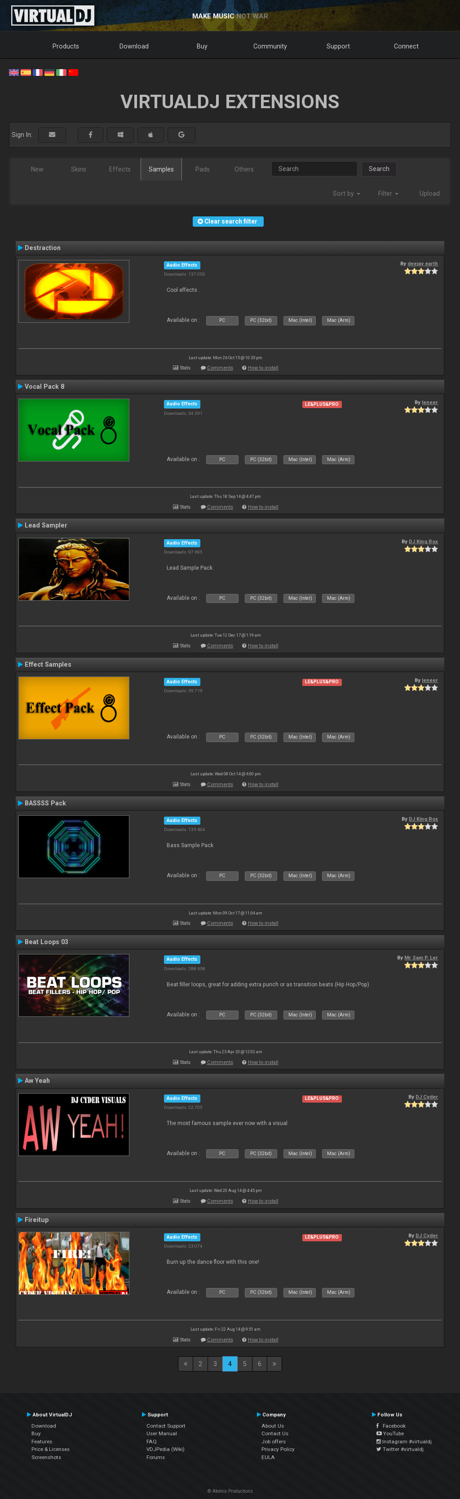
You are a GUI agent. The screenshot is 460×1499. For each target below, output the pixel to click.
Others (244, 169)
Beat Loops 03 (46, 941)
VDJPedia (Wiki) (165, 1449)
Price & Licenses (50, 1449)
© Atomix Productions (230, 1491)
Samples (161, 169)
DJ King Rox (423, 541)
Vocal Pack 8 (44, 386)
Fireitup (37, 1219)
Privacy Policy (278, 1449)
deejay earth (422, 263)
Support (338, 46)
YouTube (390, 1433)
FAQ (151, 1441)
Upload (430, 193)
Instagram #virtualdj (404, 1441)
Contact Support (166, 1426)
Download (134, 46)
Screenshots (46, 1457)
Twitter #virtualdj (400, 1449)
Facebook (391, 1426)
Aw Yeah (37, 1080)
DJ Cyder (427, 1097)
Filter (388, 193)
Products (66, 46)
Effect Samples (48, 664)
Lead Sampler (46, 525)
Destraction (43, 247)
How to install (263, 368)
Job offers (273, 1441)
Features (41, 1441)
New (37, 169)
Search (379, 168)
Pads (202, 169)
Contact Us (274, 1433)
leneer (430, 402)
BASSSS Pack (45, 803)
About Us (272, 1426)
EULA (268, 1457)
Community (270, 46)
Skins (78, 169)
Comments (220, 368)
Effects (120, 169)
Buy (202, 46)
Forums (155, 1457)
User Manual (161, 1433)
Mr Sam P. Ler (421, 957)
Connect (406, 46)
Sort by (346, 193)
